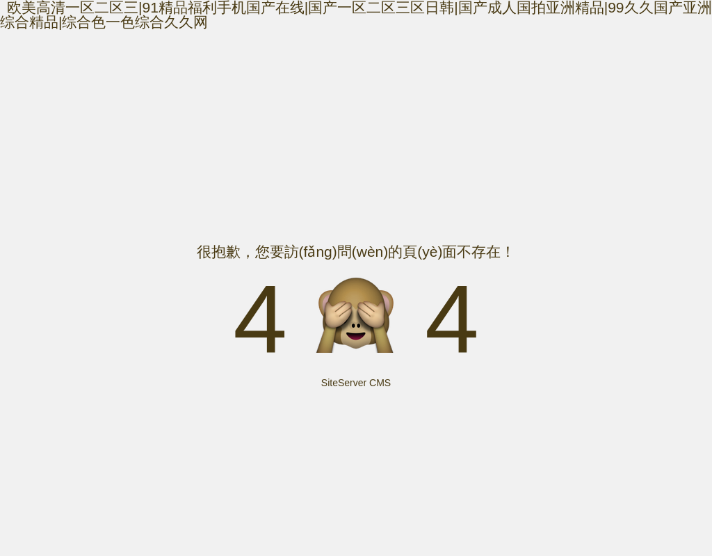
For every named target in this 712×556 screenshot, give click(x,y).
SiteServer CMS (356, 382)
